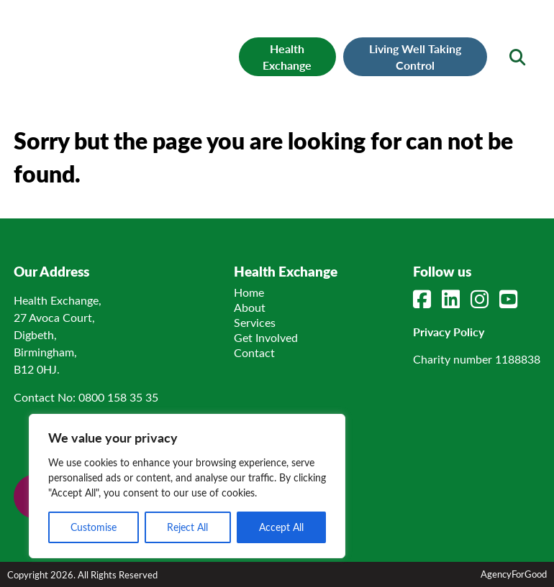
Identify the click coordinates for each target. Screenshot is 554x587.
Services (255, 322)
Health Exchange (287, 56)
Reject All (187, 527)
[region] (187, 486)
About (249, 307)
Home (249, 292)
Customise (94, 527)
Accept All (281, 527)
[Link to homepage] (131, 47)
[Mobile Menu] (44, 32)
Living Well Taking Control (415, 56)
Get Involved (266, 337)
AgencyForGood (514, 574)
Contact (254, 352)
